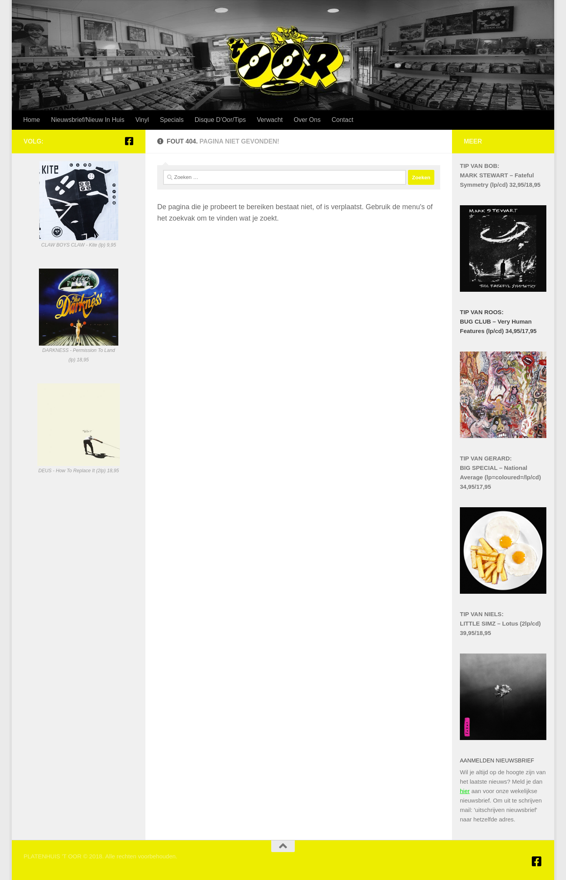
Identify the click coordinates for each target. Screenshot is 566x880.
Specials (172, 119)
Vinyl (142, 119)
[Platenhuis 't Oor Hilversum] (129, 141)
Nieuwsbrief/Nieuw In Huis (88, 119)
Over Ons (307, 119)
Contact (342, 119)
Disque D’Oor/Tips (220, 119)
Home (31, 119)
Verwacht (270, 119)
